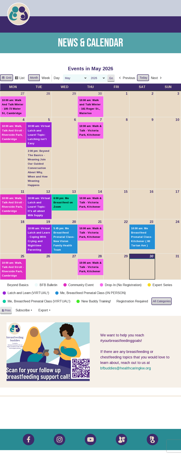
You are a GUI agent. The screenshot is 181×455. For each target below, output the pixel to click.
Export (44, 310)
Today (143, 77)
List (20, 78)
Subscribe (24, 310)
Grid (6, 78)
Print (6, 311)
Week (46, 78)
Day (57, 78)
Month (34, 77)
